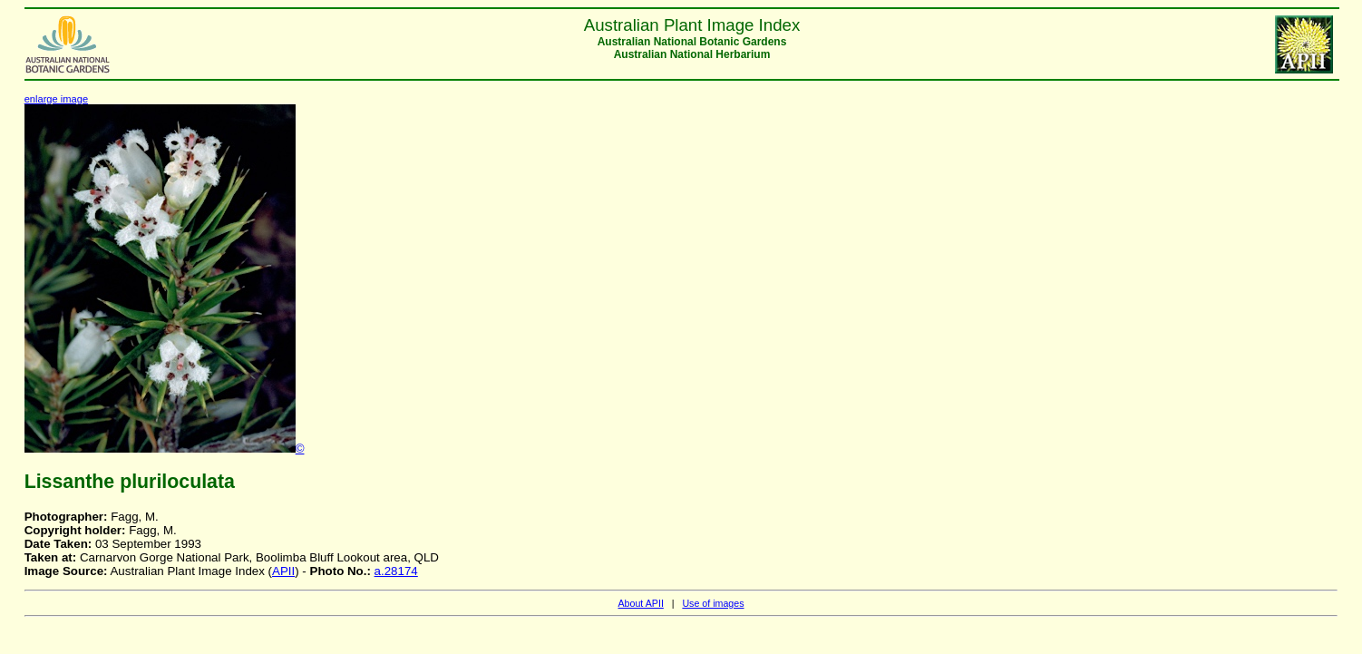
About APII (640, 603)
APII (283, 571)
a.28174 (396, 571)
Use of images (713, 603)
